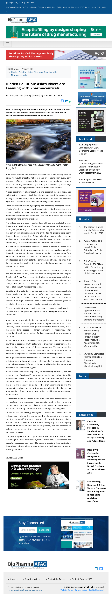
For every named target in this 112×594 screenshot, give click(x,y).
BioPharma (13, 69)
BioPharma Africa (63, 7)
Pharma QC (27, 69)
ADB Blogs (18, 457)
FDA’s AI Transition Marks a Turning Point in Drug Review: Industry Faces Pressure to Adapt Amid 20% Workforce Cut (93, 336)
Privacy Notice (81, 590)
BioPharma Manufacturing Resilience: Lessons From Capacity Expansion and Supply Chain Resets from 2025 (91, 167)
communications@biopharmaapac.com (25, 590)
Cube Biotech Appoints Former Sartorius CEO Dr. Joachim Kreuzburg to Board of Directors (94, 313)
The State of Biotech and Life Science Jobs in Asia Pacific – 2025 (94, 230)
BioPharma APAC (77, 7)
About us (13, 579)
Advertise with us (32, 579)
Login (104, 7)
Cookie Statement (96, 590)
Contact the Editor (55, 579)
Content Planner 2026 (81, 579)
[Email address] (28, 530)
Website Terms (67, 590)
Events (87, 7)
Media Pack (96, 7)
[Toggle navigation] (8, 44)
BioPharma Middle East (46, 7)
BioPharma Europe (30, 7)
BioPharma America (13, 7)
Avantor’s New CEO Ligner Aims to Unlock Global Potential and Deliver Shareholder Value (94, 247)
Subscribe (44, 530)
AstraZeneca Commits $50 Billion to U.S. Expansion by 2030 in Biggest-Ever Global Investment (93, 267)
